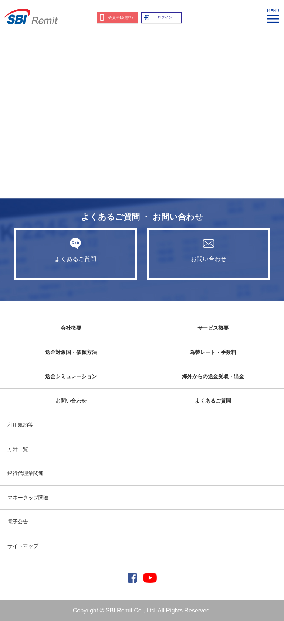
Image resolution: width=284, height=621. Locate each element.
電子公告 (17, 522)
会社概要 (71, 328)
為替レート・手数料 (213, 352)
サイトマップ (22, 546)
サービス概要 (213, 328)
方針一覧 (17, 449)
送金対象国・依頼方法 (71, 352)
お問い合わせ (208, 250)
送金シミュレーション (71, 376)
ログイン (165, 17)
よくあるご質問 (75, 250)
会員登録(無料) (120, 18)
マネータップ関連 (28, 497)
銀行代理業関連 (25, 473)
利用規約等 (20, 425)
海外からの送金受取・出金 (213, 376)
